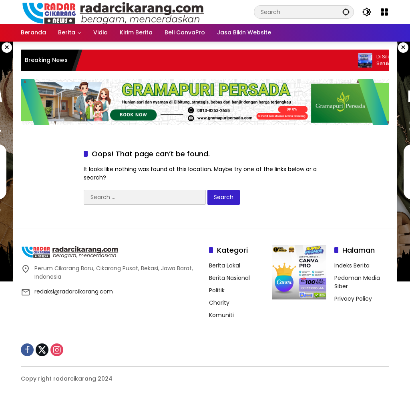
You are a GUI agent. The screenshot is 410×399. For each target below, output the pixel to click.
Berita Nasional (229, 278)
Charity (219, 303)
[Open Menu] (384, 12)
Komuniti (221, 315)
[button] (346, 11)
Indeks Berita (352, 265)
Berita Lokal (224, 265)
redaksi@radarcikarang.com (73, 291)
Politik (217, 290)
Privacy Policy (353, 299)
